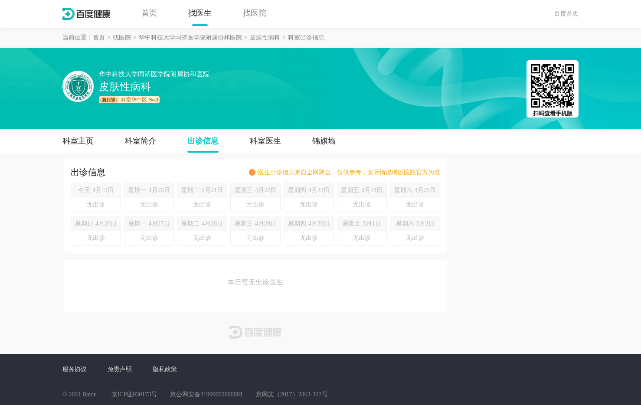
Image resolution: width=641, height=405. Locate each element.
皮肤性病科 (265, 37)
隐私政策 (165, 369)
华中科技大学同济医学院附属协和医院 (190, 37)
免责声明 (120, 369)
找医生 (200, 13)
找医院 (254, 13)
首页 (149, 13)
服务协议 (74, 369)
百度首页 (566, 13)
